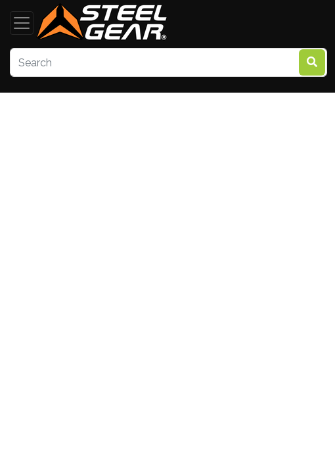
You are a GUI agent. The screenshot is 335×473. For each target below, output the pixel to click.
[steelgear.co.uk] (102, 23)
